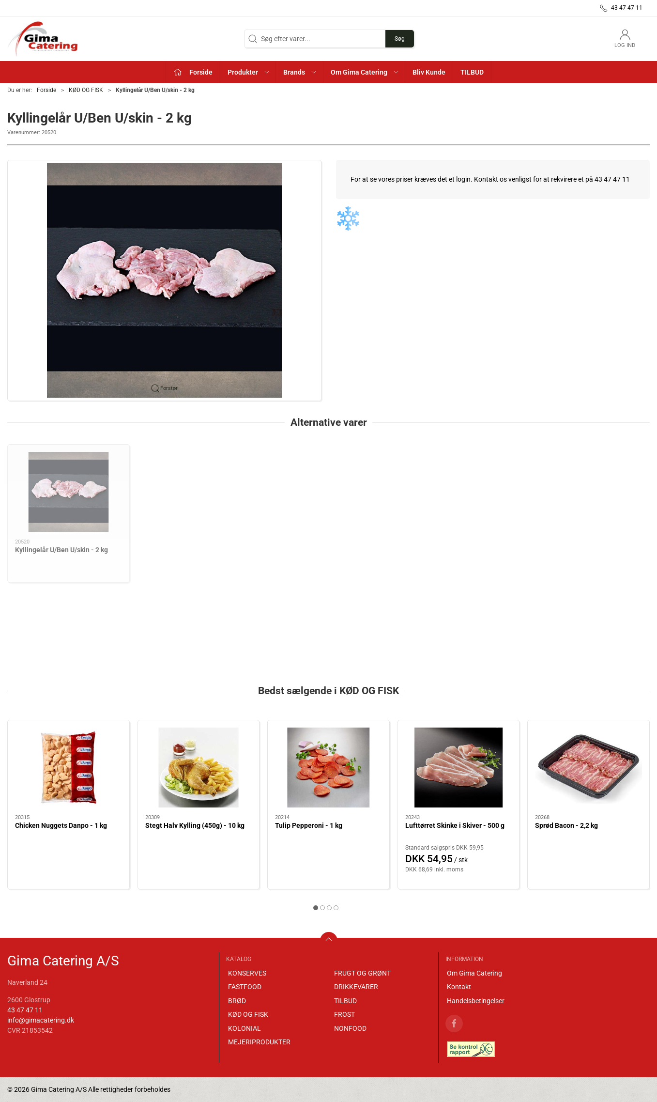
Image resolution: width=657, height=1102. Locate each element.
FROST (344, 1014)
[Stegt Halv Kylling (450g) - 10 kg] (198, 767)
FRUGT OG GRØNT (362, 973)
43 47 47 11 (25, 1010)
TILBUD (345, 1001)
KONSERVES (247, 973)
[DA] (43, 38)
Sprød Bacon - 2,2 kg (566, 825)
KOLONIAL (244, 1028)
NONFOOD (350, 1028)
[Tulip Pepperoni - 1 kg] (328, 767)
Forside (46, 90)
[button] (248, 72)
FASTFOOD (244, 987)
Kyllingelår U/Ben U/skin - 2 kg (61, 550)
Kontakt (459, 987)
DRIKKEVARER (356, 987)
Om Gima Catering (474, 973)
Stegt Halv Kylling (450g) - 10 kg (194, 825)
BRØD (237, 1001)
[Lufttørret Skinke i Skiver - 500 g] (458, 767)
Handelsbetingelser (475, 1001)
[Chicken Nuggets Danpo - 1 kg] (68, 767)
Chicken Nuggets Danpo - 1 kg (61, 825)
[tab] (315, 907)
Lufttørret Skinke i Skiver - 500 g (454, 825)
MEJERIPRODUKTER (259, 1042)
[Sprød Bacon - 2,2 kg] (588, 767)
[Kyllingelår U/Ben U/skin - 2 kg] (68, 492)
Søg (400, 38)
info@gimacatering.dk (40, 1020)
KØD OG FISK (86, 90)
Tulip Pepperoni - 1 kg (308, 825)
